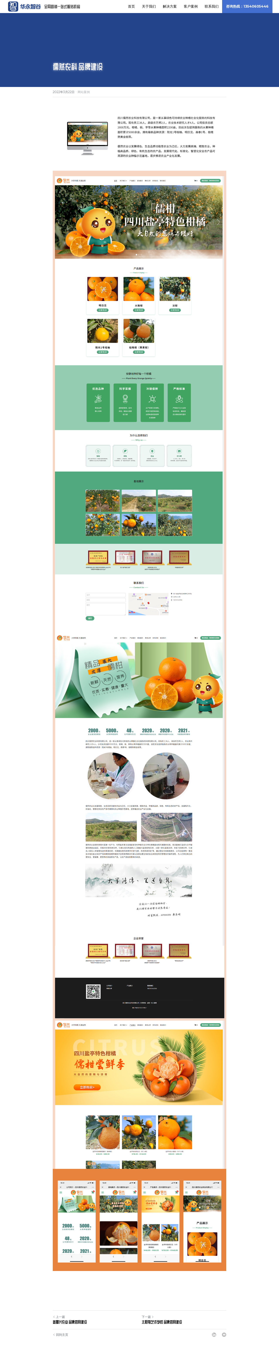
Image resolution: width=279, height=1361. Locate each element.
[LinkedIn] (214, 1335)
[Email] (224, 1335)
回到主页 (60, 1335)
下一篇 (148, 1317)
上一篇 (59, 1317)
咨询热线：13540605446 (247, 6)
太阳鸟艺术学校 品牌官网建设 (162, 1322)
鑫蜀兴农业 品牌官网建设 (70, 1322)
